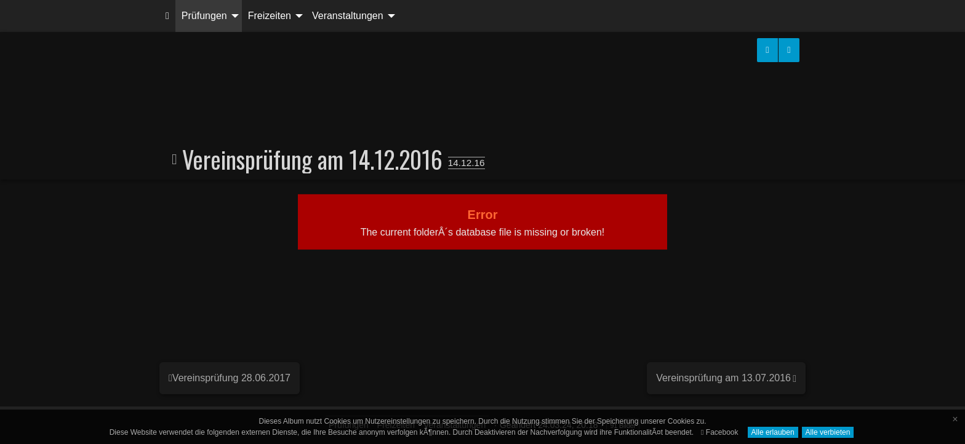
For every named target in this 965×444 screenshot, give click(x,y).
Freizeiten (269, 15)
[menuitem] (167, 16)
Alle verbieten (828, 432)
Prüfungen (204, 15)
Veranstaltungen (347, 15)
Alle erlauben (773, 432)
